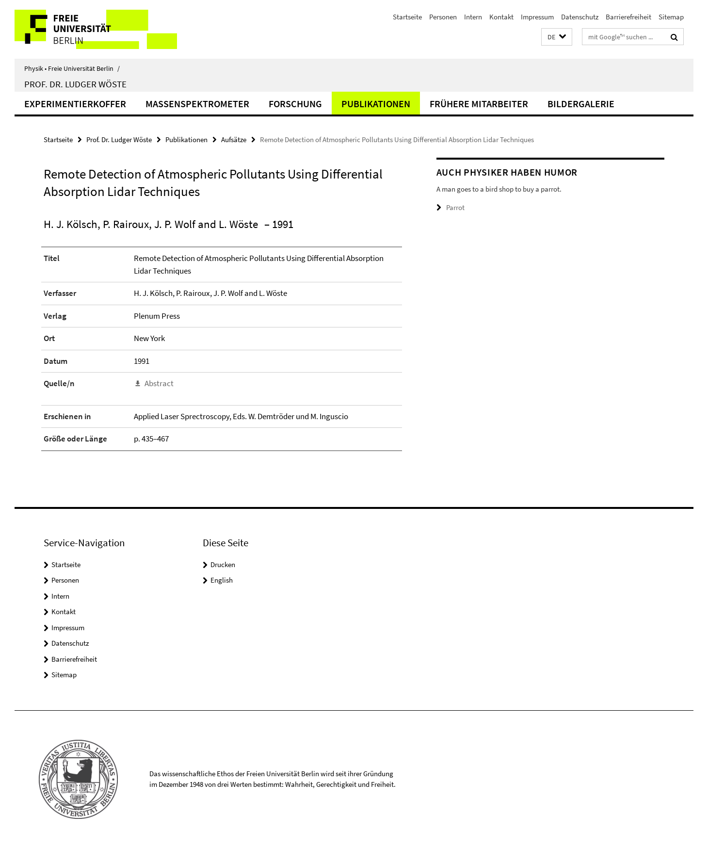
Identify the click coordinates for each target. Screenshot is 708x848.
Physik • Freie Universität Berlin (72, 68)
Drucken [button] (222, 564)
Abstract (159, 383)
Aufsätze (233, 139)
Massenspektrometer (197, 104)
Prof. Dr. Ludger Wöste (75, 84)
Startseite (407, 16)
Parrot (455, 207)
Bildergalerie (580, 104)
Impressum (537, 16)
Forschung (295, 104)
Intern (473, 16)
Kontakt (501, 16)
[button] (556, 37)
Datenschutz (579, 16)
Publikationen (375, 104)
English (221, 580)
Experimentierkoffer (75, 104)
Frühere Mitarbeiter (479, 104)
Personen (443, 16)
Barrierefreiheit (628, 16)
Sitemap (671, 16)
